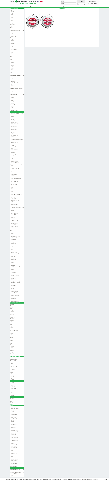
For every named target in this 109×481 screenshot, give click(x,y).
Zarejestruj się (92, 1)
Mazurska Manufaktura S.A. (17, 109)
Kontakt (69, 6)
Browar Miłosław (17, 94)
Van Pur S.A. (17, 60)
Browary (12, 6)
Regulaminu (84, 479)
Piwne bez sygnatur (54, 1)
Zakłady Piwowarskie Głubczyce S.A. (17, 89)
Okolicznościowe (17, 467)
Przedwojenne (29, 6)
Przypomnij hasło (92, 3)
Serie (36, 6)
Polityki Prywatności (93, 479)
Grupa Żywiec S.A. (17, 10)
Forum (46, 1)
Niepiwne (47, 6)
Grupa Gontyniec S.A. (17, 98)
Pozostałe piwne (20, 6)
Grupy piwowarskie (17, 8)
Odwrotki (41, 6)
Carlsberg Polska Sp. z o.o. (17, 30)
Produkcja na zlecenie (17, 356)
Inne (52, 6)
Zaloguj (81, 1)
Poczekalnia (58, 6)
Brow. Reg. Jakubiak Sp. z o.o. (17, 82)
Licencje (17, 396)
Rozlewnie (17, 405)
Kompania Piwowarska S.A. (17, 47)
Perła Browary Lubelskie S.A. (17, 75)
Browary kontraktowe (17, 302)
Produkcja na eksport (17, 380)
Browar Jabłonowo (17, 104)
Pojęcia (64, 6)
